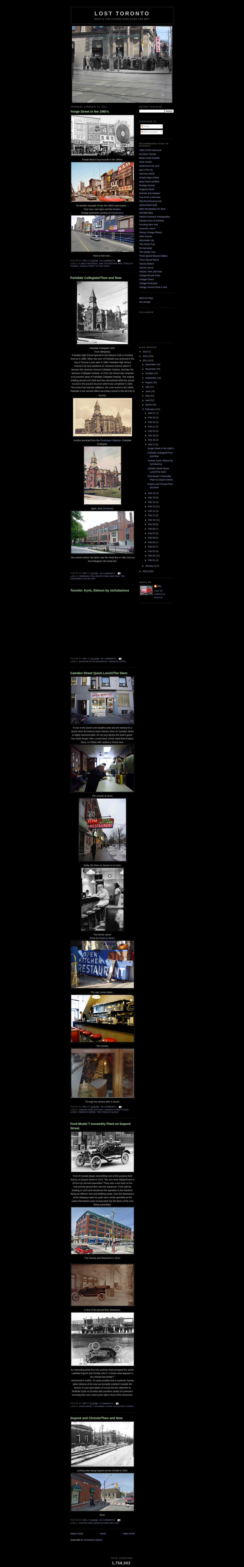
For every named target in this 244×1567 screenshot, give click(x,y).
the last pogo (145, 248)
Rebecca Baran (107, 938)
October (149, 373)
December (150, 364)
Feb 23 (152, 422)
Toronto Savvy (146, 267)
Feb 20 (152, 431)
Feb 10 (152, 520)
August (149, 382)
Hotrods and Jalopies (149, 193)
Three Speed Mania (149, 260)
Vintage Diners (146, 279)
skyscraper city (146, 240)
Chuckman (108, 508)
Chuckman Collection (110, 440)
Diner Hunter (145, 162)
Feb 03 (152, 551)
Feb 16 (152, 493)
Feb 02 (152, 555)
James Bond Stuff (148, 205)
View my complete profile (159, 594)
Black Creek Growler (149, 158)
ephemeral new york (149, 166)
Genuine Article (146, 173)
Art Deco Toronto (147, 154)
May (147, 395)
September (151, 378)
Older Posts (129, 1533)
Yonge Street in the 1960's (89, 111)
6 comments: (107, 1403)
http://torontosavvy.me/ (150, 201)
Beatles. (116, 209)
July (147, 387)
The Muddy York (147, 252)
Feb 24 (152, 417)
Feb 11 (152, 515)
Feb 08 (152, 529)
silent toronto (145, 236)
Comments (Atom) (93, 1540)
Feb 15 (152, 497)
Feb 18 (152, 440)
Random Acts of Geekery (151, 220)
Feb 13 (152, 506)
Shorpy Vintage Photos (150, 232)
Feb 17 (152, 444)
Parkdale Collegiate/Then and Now (96, 278)
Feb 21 (152, 426)
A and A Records (88, 264)
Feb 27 (152, 413)
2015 (145, 351)
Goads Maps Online (149, 177)
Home (103, 1533)
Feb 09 (152, 524)
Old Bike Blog (146, 213)
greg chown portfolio (149, 181)
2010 (145, 571)
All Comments (149, 132)
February (150, 409)
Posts (145, 126)
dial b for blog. (146, 298)
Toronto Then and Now (150, 271)
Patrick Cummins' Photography (154, 216)
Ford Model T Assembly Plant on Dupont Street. (100, 1126)
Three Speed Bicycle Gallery (153, 256)
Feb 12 (152, 511)
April (148, 400)
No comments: (108, 261)
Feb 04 (152, 546)
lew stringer (145, 302)
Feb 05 (152, 542)
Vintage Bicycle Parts (149, 275)
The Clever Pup (147, 244)
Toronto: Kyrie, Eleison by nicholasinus (99, 590)
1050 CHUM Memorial (150, 150)
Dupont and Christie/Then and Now (96, 1418)
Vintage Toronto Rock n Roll (153, 287)
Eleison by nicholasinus (93, 661)
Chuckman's (116, 213)
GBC (159, 586)
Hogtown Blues (146, 189)
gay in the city (146, 170)
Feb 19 (152, 435)
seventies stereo (147, 228)
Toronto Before (146, 263)
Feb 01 (152, 560)
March (148, 404)
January (149, 566)
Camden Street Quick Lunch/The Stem (98, 673)
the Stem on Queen (107, 1112)
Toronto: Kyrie (117, 661)
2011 (145, 360)
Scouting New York (148, 224)
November (150, 369)
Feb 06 (152, 538)
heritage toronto (147, 185)
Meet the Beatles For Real (152, 209)
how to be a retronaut (149, 197)
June (148, 391)
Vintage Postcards (148, 283)
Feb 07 (152, 533)
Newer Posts (76, 1533)
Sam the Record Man (110, 264)
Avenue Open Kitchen (91, 1110)
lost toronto (122, 13)
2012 (145, 356)
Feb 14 (152, 502)
